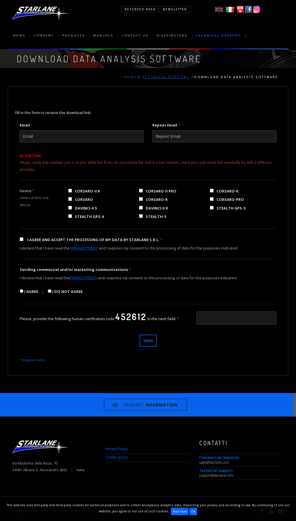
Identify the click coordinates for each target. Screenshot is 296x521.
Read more (180, 511)
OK (193, 511)
